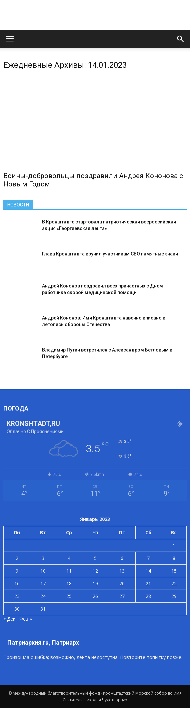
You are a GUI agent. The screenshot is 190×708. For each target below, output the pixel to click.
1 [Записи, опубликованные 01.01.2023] (174, 545)
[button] (180, 39)
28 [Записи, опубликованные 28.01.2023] (148, 596)
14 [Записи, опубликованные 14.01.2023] (148, 571)
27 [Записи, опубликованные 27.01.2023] (122, 596)
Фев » (25, 619)
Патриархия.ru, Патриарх (43, 642)
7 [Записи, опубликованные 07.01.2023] (148, 558)
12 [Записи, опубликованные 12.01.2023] (95, 571)
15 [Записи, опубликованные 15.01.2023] (174, 571)
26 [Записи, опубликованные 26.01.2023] (95, 596)
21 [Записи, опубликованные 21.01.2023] (148, 583)
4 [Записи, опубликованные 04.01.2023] (69, 558)
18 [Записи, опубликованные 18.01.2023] (69, 583)
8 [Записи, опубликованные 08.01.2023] (174, 558)
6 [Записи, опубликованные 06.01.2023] (122, 558)
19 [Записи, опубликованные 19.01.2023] (95, 583)
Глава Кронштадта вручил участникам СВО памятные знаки (110, 253)
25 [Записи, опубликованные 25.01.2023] (69, 596)
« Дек (9, 619)
